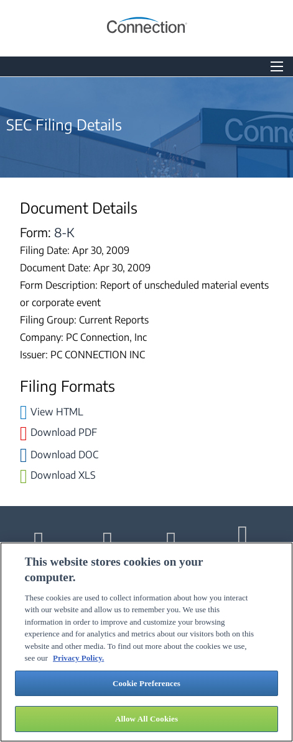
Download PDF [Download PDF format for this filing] (63, 432)
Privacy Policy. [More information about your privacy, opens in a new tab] (78, 658)
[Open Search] (277, 66)
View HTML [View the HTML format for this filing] (56, 411)
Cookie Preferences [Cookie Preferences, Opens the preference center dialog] (146, 683)
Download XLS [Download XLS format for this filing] (63, 475)
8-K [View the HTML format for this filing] (64, 232)
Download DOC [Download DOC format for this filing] (64, 454)
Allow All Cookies (146, 718)
